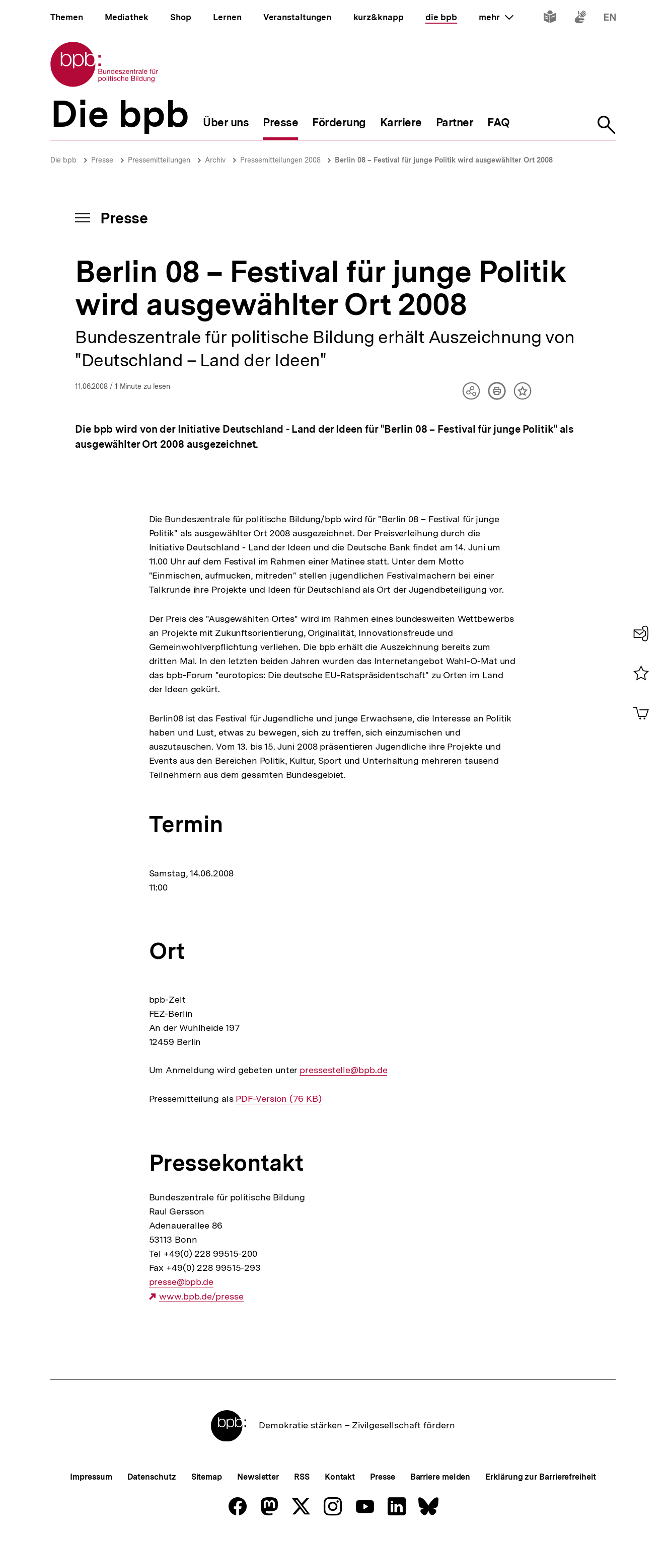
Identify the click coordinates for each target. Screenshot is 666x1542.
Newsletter (258, 1477)
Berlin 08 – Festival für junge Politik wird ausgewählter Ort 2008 (444, 160)
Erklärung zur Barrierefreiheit (540, 1477)
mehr (496, 17)
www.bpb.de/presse (201, 1296)
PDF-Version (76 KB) (278, 1098)
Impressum (91, 1477)
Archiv (215, 160)
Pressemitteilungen (159, 160)
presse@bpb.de (181, 1281)
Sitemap (206, 1477)
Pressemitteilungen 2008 (281, 160)
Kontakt (340, 1477)
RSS (302, 1477)
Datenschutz (151, 1477)
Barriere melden (440, 1477)
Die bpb (63, 160)
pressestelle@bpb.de (343, 1070)
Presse (102, 160)
